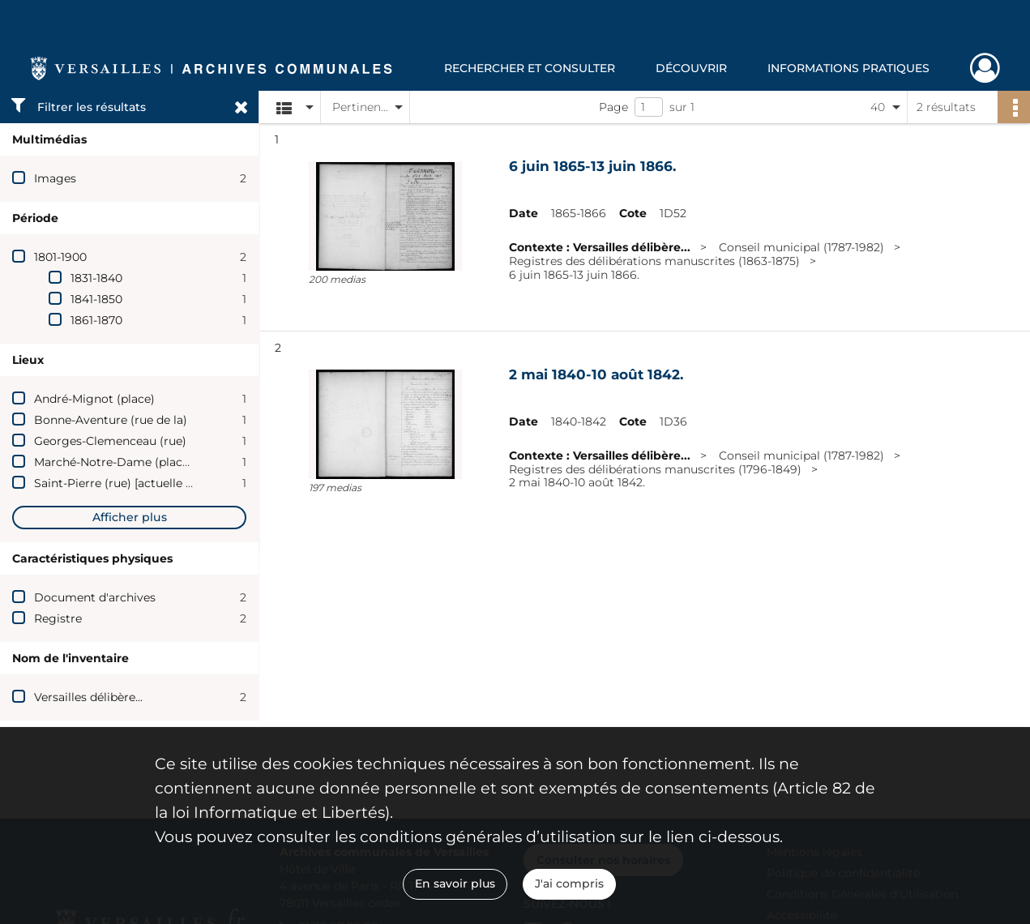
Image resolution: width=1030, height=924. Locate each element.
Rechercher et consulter (529, 68)
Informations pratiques (848, 68)
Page (613, 107)
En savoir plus (455, 883)
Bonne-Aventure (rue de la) (110, 420)
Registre (58, 618)
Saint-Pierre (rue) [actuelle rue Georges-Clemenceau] (183, 483)
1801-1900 (60, 257)
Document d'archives (95, 597)
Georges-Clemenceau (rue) (110, 441)
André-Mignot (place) (94, 398)
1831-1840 (96, 278)
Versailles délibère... (88, 697)
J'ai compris (569, 883)
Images (55, 178)
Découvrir (691, 68)
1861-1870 (96, 320)
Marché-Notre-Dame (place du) (122, 462)
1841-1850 (96, 299)
